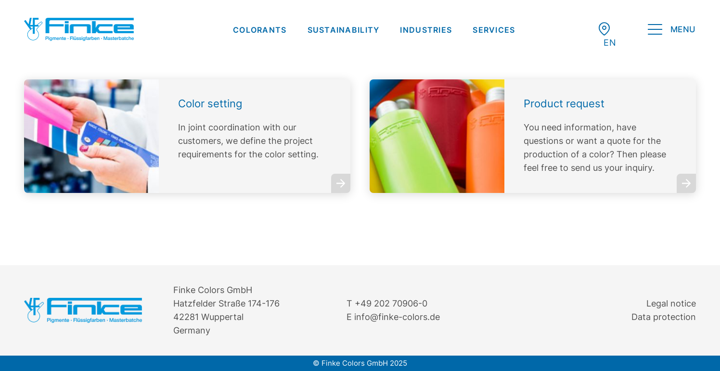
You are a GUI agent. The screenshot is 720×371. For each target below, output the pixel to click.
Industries (426, 30)
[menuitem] (260, 30)
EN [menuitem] (610, 43)
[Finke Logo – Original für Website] (79, 29)
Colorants (260, 30)
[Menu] (672, 31)
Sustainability (344, 30)
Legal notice (671, 303)
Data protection (663, 317)
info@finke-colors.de (397, 317)
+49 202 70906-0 (391, 303)
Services (494, 30)
